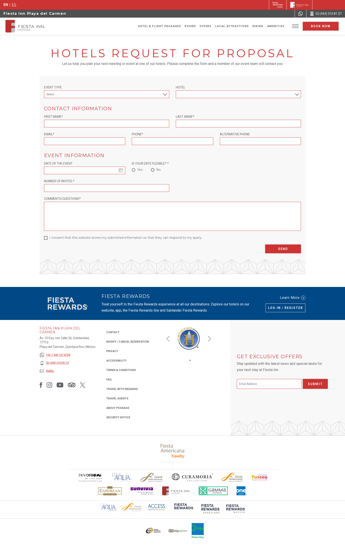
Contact (112, 332)
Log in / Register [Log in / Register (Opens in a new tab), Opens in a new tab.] (285, 308)
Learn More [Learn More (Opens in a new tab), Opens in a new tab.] (292, 298)
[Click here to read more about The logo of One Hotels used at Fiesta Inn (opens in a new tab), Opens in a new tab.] (242, 490)
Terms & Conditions (121, 370)
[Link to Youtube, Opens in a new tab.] (60, 385)
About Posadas (117, 408)
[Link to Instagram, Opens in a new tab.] (49, 385)
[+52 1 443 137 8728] (55, 355)
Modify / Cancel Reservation (127, 341)
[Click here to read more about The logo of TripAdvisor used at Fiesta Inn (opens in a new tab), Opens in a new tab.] (178, 531)
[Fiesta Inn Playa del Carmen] (29, 26)
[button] (168, 338)
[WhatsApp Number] (300, 14)
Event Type (53, 87)
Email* (49, 134)
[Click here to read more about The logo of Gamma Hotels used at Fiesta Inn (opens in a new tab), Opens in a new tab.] (213, 491)
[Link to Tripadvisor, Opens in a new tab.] (71, 385)
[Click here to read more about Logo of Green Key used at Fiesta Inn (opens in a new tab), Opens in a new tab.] (198, 530)
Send (283, 249)
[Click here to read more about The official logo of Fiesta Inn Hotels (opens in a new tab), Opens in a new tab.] (176, 490)
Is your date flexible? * (150, 163)
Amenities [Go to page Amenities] (275, 26)
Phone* (137, 134)
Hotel (180, 87)
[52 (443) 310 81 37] (55, 362)
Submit (315, 384)
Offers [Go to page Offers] (205, 26)
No (158, 170)
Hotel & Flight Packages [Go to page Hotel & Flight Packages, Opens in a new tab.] (159, 26)
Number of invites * (59, 181)
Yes (139, 170)
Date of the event (58, 163)
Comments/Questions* (62, 198)
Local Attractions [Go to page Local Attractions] (232, 26)
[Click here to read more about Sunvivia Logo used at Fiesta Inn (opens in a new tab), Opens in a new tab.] (141, 490)
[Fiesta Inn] (299, 5)
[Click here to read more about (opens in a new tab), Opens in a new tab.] (183, 509)
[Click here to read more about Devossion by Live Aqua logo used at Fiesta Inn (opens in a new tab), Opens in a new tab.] (90, 477)
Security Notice (118, 417)
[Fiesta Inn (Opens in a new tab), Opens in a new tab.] (277, 5)
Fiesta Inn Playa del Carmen (35, 13)
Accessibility (116, 360)
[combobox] (238, 94)
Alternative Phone (235, 134)
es (14, 5)
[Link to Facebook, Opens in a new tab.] (41, 385)
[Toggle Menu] (295, 26)
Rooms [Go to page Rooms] (190, 26)
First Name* (53, 116)
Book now (321, 26)
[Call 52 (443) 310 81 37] (325, 14)
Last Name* (185, 116)
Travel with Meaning (122, 389)
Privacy (112, 351)
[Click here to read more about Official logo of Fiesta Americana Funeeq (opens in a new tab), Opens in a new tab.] (260, 477)
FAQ (109, 379)
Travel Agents (117, 398)
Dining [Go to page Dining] (257, 26)
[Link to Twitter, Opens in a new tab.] (82, 385)
